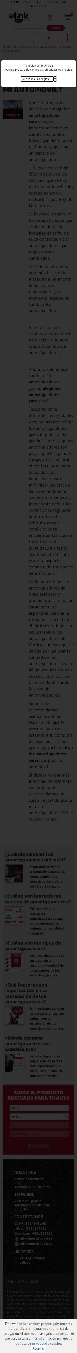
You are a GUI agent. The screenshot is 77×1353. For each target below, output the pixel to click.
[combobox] (39, 79)
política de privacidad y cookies (38, 1343)
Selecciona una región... (36, 79)
